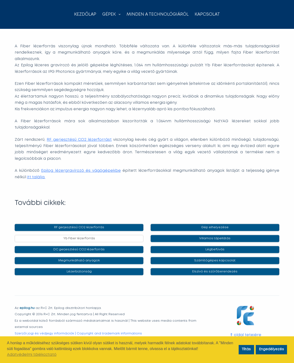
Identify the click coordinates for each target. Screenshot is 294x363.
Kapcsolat (207, 14)
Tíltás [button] (246, 349)
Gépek (112, 14)
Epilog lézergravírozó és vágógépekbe (81, 170)
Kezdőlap (85, 14)
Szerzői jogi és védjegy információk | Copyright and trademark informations (78, 333)
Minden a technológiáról (158, 14)
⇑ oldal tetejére (245, 335)
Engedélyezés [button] (271, 349)
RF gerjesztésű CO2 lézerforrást (79, 140)
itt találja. (36, 177)
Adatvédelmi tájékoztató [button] (32, 355)
